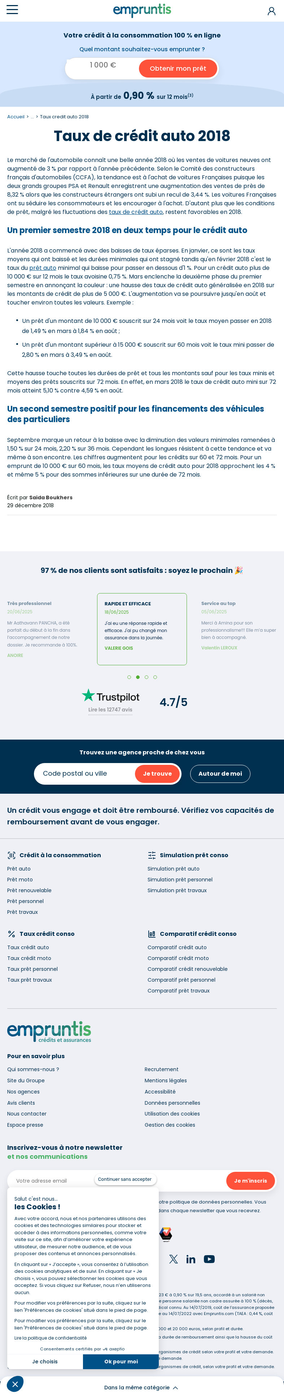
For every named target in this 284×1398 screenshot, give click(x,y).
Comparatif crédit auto (177, 947)
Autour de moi (220, 774)
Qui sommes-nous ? (33, 1069)
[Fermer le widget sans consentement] (126, 1179)
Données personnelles (172, 1102)
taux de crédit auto (136, 212)
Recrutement (162, 1069)
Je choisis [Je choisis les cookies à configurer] (45, 1361)
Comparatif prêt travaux (179, 990)
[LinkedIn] (191, 1260)
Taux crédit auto (28, 947)
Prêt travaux (22, 912)
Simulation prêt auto (174, 868)
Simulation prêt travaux (177, 890)
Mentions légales (166, 1080)
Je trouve (157, 774)
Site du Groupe (26, 1080)
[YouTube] (209, 1260)
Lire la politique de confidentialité (50, 1338)
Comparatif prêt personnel (181, 979)
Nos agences (23, 1091)
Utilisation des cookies (172, 1113)
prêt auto (42, 268)
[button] (15, 1384)
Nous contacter (27, 1113)
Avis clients (21, 1102)
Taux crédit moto (29, 958)
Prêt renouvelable (29, 890)
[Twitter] (173, 1260)
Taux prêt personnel (32, 969)
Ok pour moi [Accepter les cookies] (121, 1361)
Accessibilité (160, 1091)
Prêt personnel (25, 901)
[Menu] (12, 9)
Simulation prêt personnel (180, 879)
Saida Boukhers (51, 497)
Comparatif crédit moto (178, 958)
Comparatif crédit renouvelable (188, 969)
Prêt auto (19, 868)
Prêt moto (20, 879)
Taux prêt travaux (29, 979)
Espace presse (25, 1125)
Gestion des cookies (170, 1125)
